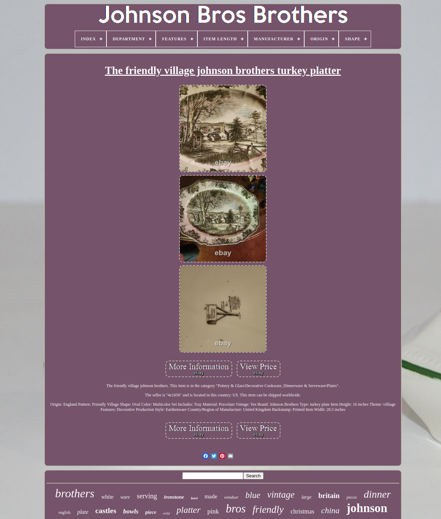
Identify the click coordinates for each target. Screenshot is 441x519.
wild (166, 513)
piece (150, 512)
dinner (377, 494)
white (107, 497)
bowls (131, 511)
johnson (367, 508)
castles (105, 510)
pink (213, 511)
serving (147, 496)
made (211, 496)
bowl (194, 498)
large (306, 497)
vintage (280, 494)
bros (236, 508)
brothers (74, 493)
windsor (231, 497)
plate (82, 512)
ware (125, 497)
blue (252, 495)
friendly (268, 509)
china (330, 510)
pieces (352, 497)
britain (329, 495)
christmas (302, 511)
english (65, 512)
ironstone (174, 497)
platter (188, 510)
